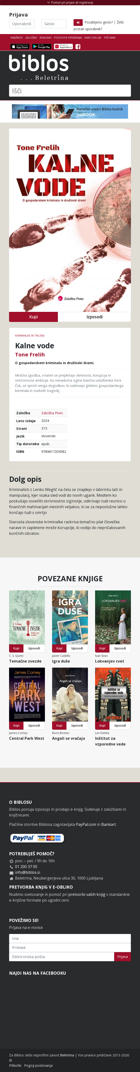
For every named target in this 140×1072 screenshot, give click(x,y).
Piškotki (15, 1065)
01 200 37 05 (26, 866)
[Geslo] (53, 23)
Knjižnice (17, 37)
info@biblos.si (27, 872)
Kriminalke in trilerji (29, 335)
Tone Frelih (30, 354)
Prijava (122, 956)
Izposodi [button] (94, 317)
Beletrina (67, 1055)
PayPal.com (86, 824)
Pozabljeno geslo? (99, 22)
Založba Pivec (52, 413)
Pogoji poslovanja (38, 1065)
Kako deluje (93, 37)
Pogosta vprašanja (68, 37)
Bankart (108, 824)
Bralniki (45, 37)
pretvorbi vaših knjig (86, 894)
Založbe (31, 37)
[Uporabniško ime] (21, 23)
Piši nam (109, 37)
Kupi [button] (33, 317)
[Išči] (70, 91)
